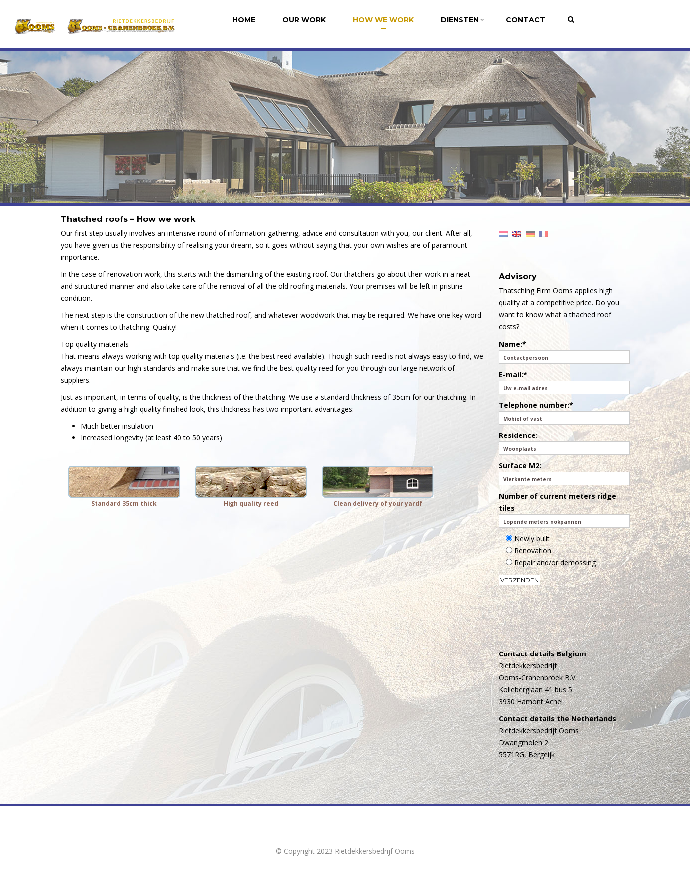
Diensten (462, 20)
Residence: (564, 443)
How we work (383, 19)
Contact (525, 19)
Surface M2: (564, 473)
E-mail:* (564, 382)
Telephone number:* (564, 412)
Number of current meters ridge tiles (564, 509)
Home (243, 19)
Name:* (564, 351)
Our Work (304, 19)
